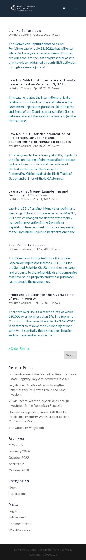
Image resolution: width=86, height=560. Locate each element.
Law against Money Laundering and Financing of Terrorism (38, 193)
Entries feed (17, 517)
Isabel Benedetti (40, 549)
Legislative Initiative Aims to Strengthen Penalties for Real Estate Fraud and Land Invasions (37, 390)
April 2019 (16, 464)
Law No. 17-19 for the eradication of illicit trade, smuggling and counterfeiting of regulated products (40, 138)
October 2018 (19, 470)
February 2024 (19, 451)
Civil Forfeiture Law (25, 30)
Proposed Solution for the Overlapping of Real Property (41, 296)
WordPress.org (19, 530)
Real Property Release (27, 245)
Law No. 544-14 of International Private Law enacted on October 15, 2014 (42, 82)
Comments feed (20, 524)
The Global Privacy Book (26, 428)
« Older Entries (19, 348)
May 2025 (16, 445)
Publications (17, 493)
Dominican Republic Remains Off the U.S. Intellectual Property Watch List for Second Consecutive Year (39, 416)
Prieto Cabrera (21, 34)
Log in (13, 511)
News (56, 34)
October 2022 (19, 457)
